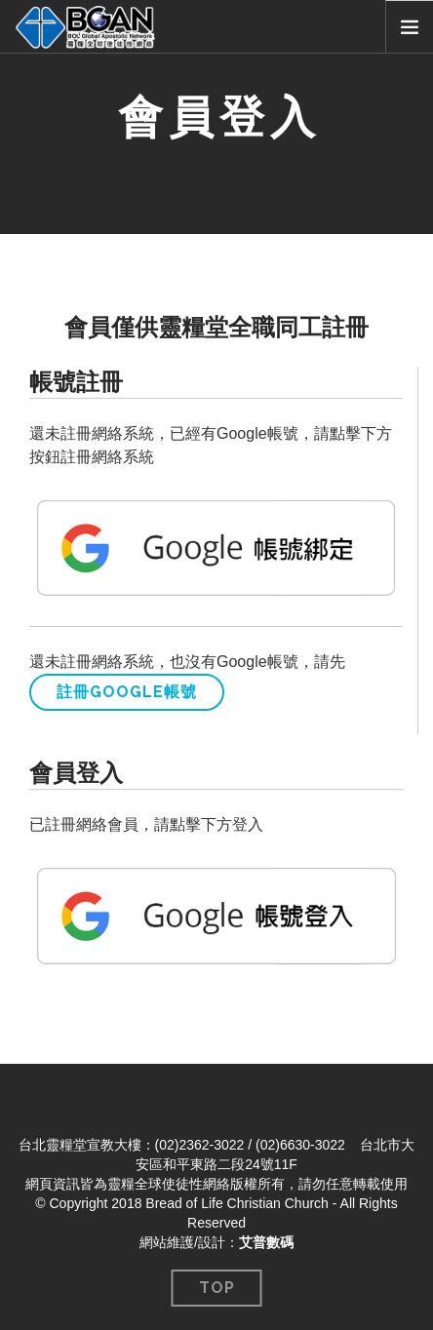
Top (217, 1287)
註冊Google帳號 (127, 692)
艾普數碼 (266, 1242)
